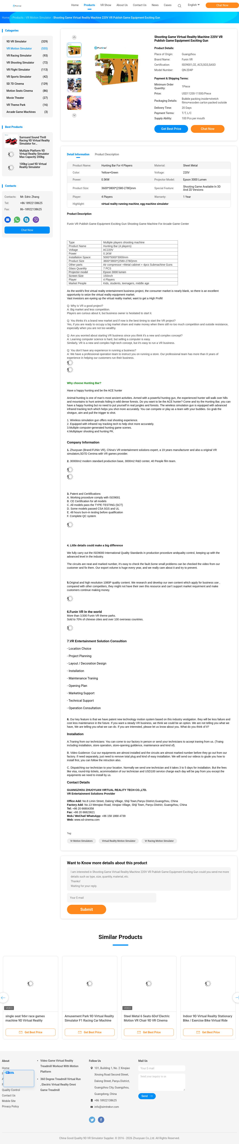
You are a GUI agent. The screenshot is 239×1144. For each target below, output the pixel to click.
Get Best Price (171, 129)
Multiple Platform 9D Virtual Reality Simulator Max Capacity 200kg (34, 153)
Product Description (107, 154)
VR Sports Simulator (27, 77)
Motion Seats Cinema (27, 91)
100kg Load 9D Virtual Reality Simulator (33, 165)
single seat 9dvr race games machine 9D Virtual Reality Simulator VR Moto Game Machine (29, 1020)
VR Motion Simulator (27, 48)
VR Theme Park (27, 105)
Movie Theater (27, 98)
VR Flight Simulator (27, 70)
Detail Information (78, 154)
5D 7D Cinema (27, 84)
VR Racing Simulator (27, 56)
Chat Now (222, 5)
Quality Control (11, 1090)
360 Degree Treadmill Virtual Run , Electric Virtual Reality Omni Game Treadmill (60, 1084)
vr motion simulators (81, 841)
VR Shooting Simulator (27, 63)
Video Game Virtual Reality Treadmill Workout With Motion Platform (59, 1066)
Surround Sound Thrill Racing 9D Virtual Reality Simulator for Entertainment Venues (34, 140)
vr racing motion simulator (159, 841)
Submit (86, 909)
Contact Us (8, 1095)
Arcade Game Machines (27, 112)
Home (5, 1068)
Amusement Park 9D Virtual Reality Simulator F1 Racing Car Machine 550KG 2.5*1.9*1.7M (89, 1020)
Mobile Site (9, 1101)
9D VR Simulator (27, 41)
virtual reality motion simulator (119, 841)
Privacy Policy (10, 1106)
